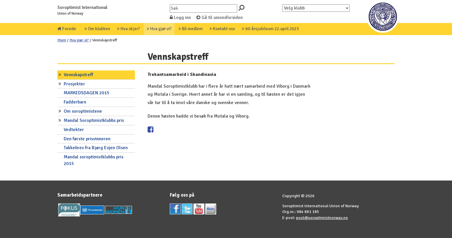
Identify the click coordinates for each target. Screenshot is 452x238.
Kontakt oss (222, 28)
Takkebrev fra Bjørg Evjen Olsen (96, 148)
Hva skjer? (128, 28)
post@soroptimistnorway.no (322, 217)
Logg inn (180, 17)
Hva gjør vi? (159, 28)
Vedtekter (74, 130)
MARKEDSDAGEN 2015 (87, 93)
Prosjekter (74, 84)
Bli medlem (190, 28)
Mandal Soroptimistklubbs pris (94, 120)
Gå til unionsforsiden (219, 17)
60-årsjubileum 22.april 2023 (270, 28)
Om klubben (97, 28)
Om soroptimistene (83, 111)
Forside (66, 28)
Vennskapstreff (78, 75)
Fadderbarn (75, 102)
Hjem (61, 40)
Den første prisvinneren (87, 139)
